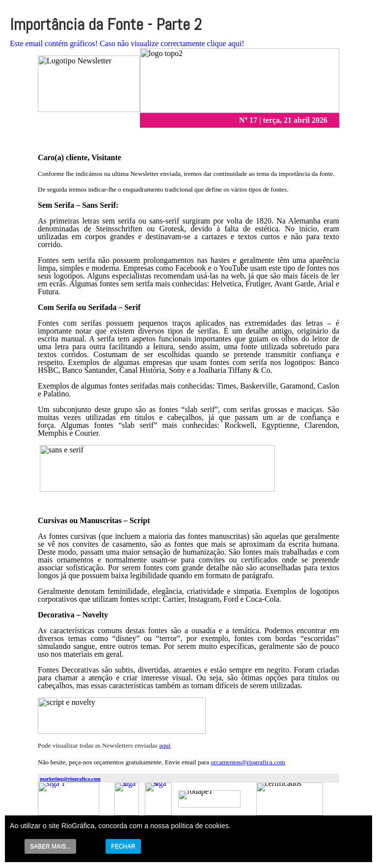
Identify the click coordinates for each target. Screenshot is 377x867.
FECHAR (123, 846)
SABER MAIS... (50, 846)
